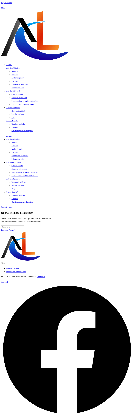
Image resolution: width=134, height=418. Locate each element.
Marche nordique (18, 114)
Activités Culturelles (13, 91)
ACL (3, 8)
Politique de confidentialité (16, 272)
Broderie (15, 71)
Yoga (13, 118)
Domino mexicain (18, 124)
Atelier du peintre (18, 78)
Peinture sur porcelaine (20, 85)
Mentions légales (12, 268)
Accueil (9, 65)
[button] (67, 263)
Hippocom (41, 277)
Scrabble (15, 127)
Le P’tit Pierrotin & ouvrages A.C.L (25, 104)
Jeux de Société (12, 121)
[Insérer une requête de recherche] (12, 227)
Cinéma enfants (17, 94)
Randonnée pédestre (19, 111)
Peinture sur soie (18, 88)
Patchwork (15, 81)
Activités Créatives (13, 68)
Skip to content (6, 3)
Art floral (15, 75)
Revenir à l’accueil (8, 230)
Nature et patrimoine (19, 98)
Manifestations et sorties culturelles (25, 101)
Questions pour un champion (22, 131)
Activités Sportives (13, 108)
